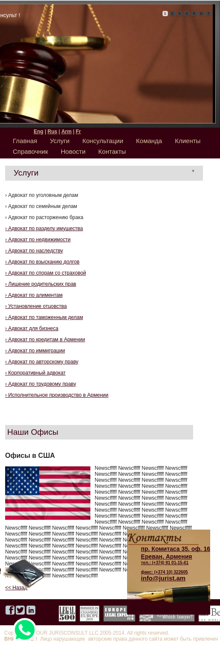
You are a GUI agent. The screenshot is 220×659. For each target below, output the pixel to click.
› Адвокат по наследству (34, 251)
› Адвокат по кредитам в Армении (45, 340)
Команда (149, 140)
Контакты (112, 151)
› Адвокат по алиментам (34, 295)
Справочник (30, 151)
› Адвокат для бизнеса (31, 328)
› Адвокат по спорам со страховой (45, 273)
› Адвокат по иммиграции (35, 351)
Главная (25, 140)
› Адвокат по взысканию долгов (42, 262)
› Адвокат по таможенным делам (44, 317)
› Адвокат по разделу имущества (44, 228)
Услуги (59, 140)
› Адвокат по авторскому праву (41, 362)
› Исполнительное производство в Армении (56, 395)
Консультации (102, 140)
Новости (73, 151)
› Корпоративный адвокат (35, 373)
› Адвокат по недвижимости (37, 240)
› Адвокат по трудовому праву (40, 384)
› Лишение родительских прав (40, 284)
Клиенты (187, 140)
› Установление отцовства (36, 306)
